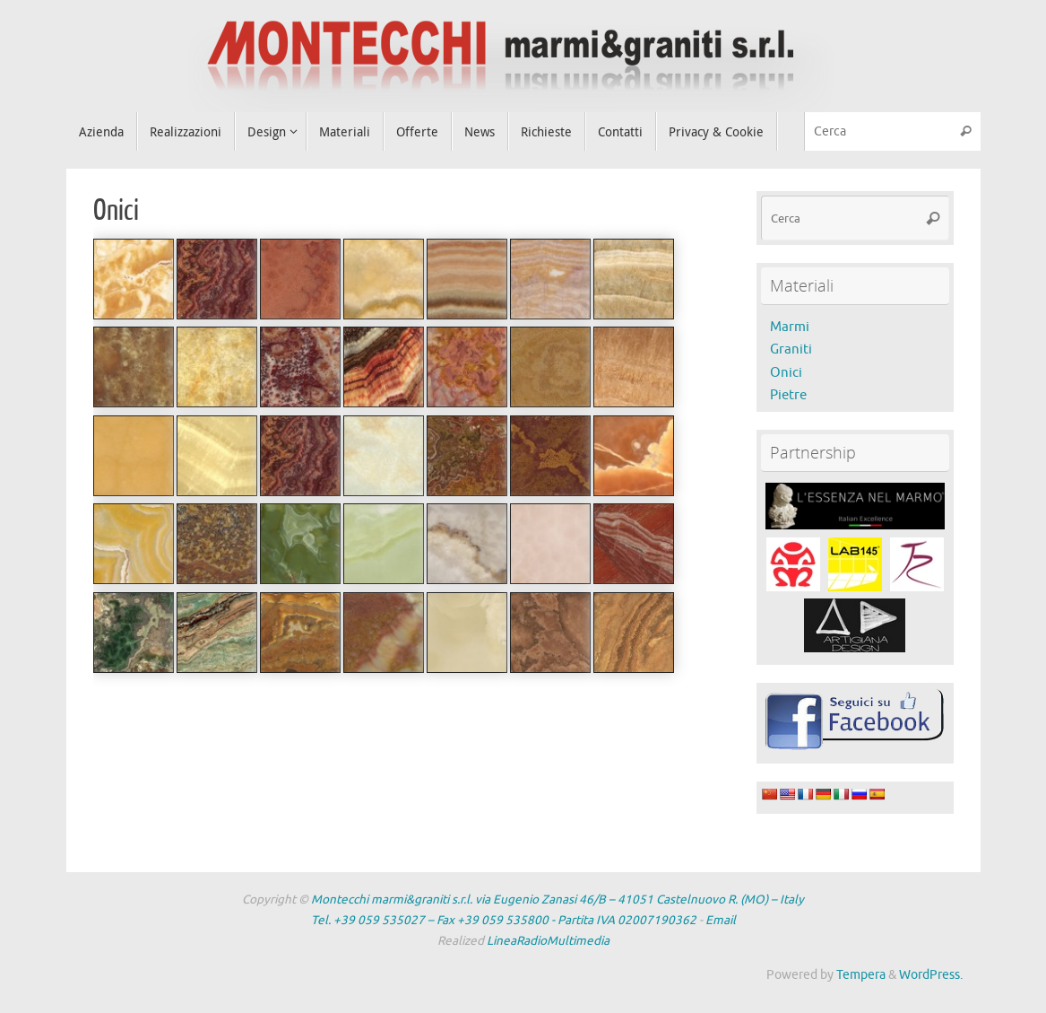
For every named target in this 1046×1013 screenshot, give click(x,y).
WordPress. (931, 974)
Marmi (789, 327)
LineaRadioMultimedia (548, 940)
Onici (786, 372)
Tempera (861, 974)
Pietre (788, 395)
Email (720, 920)
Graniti (791, 349)
